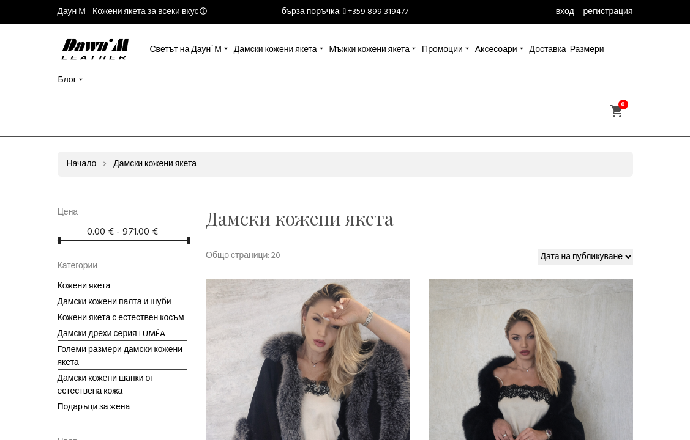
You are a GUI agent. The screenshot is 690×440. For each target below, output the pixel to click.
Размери (587, 50)
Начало (82, 164)
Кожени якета (84, 286)
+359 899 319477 (378, 12)
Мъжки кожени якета (369, 50)
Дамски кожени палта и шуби (114, 302)
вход (565, 12)
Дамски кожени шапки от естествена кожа (106, 385)
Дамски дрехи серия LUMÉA (111, 334)
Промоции (442, 50)
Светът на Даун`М (186, 50)
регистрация (608, 12)
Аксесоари (496, 50)
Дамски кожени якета (275, 50)
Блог (67, 80)
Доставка (548, 50)
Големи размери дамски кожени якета (120, 356)
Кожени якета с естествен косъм (121, 318)
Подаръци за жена (94, 407)
